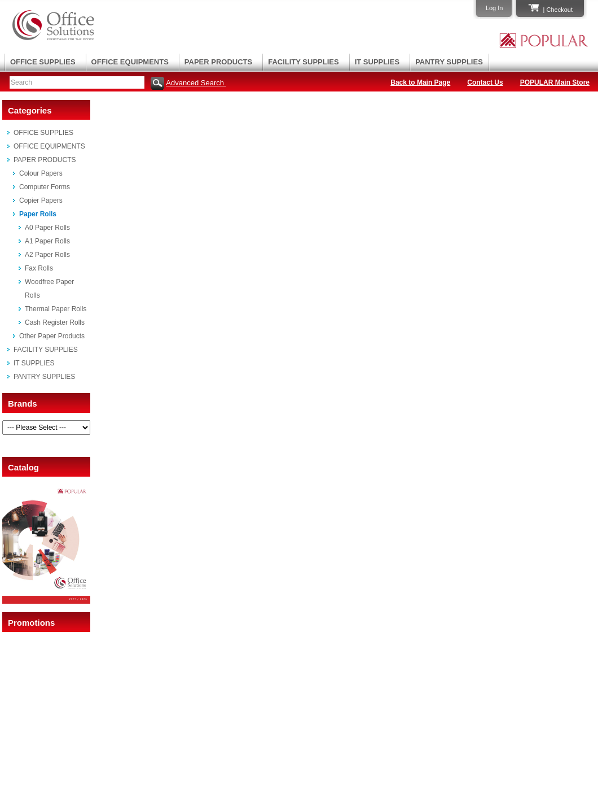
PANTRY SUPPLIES (449, 62)
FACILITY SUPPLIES (303, 62)
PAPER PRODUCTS (218, 62)
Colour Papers (41, 173)
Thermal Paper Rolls (55, 309)
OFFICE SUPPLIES (43, 62)
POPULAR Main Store (555, 82)
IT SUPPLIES (377, 62)
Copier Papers (41, 200)
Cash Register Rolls (55, 322)
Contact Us (485, 82)
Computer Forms (44, 187)
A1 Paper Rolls (47, 241)
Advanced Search (196, 82)
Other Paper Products (52, 336)
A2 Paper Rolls (47, 255)
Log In (494, 8)
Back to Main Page (420, 82)
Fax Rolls (39, 268)
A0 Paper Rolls (47, 228)
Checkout (560, 9)
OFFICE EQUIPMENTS (130, 62)
